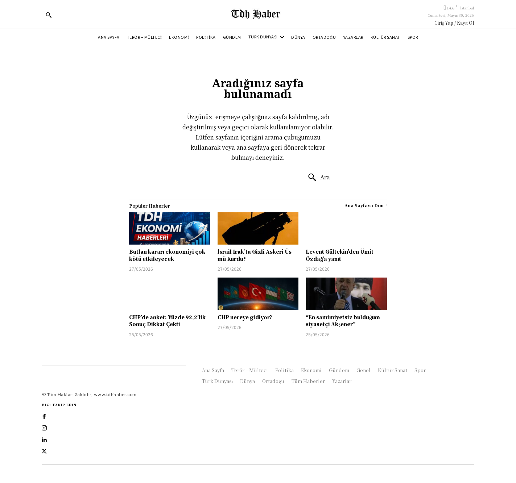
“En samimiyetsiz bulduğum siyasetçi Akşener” (343, 320)
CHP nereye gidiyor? (245, 317)
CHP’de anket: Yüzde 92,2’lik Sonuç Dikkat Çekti (167, 320)
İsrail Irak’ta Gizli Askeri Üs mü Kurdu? (255, 255)
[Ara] (318, 177)
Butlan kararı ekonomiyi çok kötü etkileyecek (167, 255)
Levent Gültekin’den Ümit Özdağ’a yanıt (339, 255)
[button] (48, 14)
